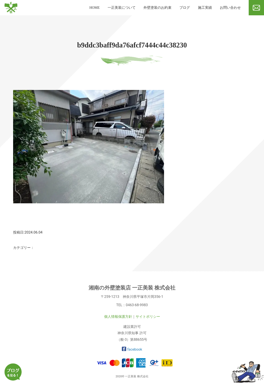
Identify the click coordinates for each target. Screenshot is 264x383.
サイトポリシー (148, 316)
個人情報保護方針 (118, 316)
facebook (132, 349)
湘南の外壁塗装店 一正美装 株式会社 (132, 288)
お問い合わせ (230, 7)
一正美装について (122, 7)
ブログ (184, 7)
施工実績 (205, 7)
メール (254, 17)
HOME (94, 7)
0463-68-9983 (137, 305)
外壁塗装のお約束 (157, 7)
